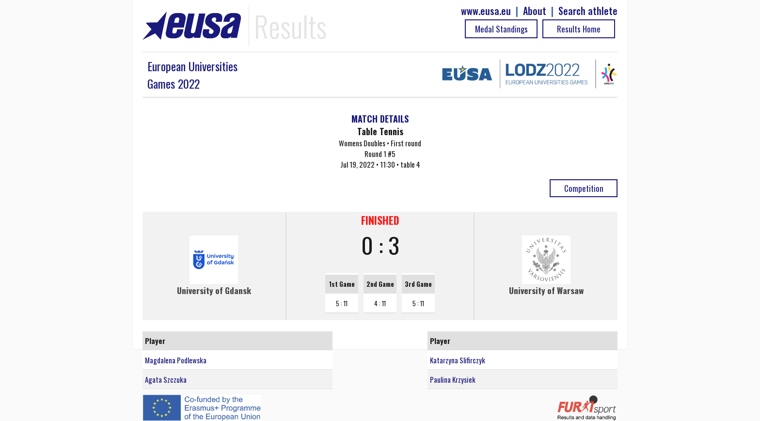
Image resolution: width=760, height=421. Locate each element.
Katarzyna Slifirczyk (457, 360)
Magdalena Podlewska (175, 360)
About (534, 11)
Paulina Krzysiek (452, 379)
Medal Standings (501, 29)
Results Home (579, 29)
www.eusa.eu (486, 11)
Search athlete (588, 11)
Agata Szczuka (166, 379)
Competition (583, 188)
